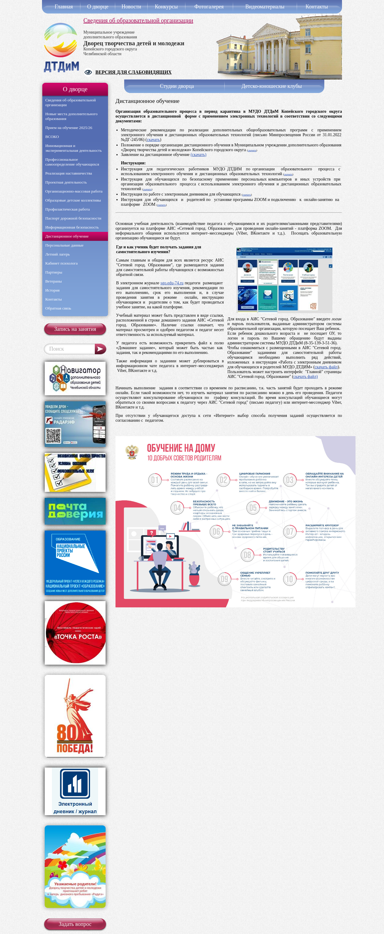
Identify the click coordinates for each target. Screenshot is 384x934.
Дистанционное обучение (66, 236)
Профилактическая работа (67, 209)
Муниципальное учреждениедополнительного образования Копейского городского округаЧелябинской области (133, 43)
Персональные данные (64, 245)
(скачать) (198, 154)
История (52, 290)
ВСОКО (52, 136)
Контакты (53, 299)
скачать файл (326, 367)
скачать (153, 139)
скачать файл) (305, 376)
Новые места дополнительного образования (71, 116)
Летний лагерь (57, 254)
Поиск (56, 349)
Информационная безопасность (72, 227)
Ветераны (53, 281)
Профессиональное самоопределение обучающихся (72, 161)
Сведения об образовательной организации (138, 20)
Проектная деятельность (66, 182)
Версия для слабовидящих (133, 72)
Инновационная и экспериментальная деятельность (73, 148)
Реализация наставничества (68, 173)
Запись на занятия (75, 329)
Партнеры (53, 272)
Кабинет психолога (61, 263)
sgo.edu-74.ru (171, 283)
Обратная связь (58, 308)
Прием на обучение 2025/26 (68, 127)
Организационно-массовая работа (74, 191)
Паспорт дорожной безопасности (73, 218)
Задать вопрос (75, 924)
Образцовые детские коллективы (73, 200)
